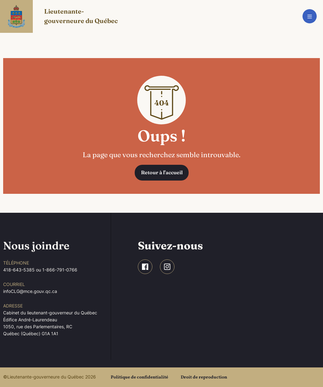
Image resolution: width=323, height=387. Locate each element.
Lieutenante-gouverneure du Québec (81, 16)
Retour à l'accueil (162, 172)
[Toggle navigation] (309, 16)
